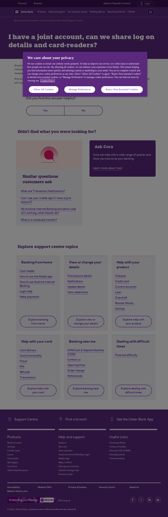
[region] (85, 74)
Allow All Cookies (44, 89)
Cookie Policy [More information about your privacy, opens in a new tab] (47, 80)
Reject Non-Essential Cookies (122, 89)
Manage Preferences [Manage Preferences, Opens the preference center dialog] (80, 89)
